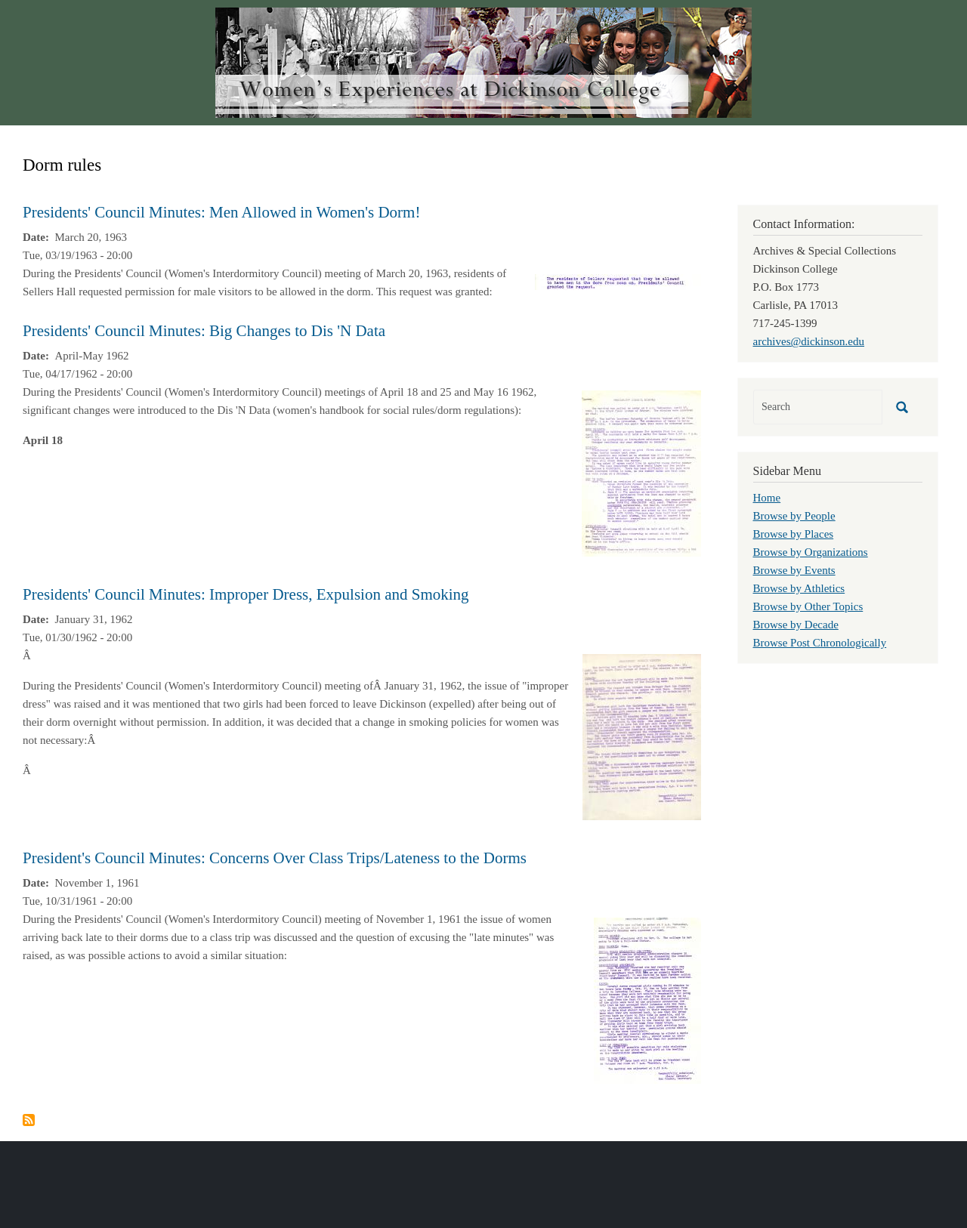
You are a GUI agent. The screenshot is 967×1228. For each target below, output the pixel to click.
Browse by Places (793, 534)
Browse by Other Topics (808, 606)
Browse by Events (794, 570)
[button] (618, 281)
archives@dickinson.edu (809, 341)
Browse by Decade (796, 625)
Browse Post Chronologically (820, 643)
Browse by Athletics (799, 588)
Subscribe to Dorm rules (29, 1120)
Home (767, 498)
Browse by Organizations (810, 552)
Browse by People (794, 516)
